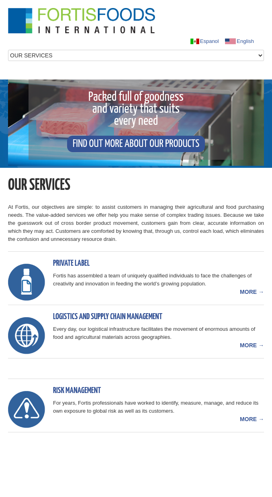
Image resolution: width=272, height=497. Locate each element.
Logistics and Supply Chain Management (107, 317)
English (239, 41)
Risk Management (77, 391)
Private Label (71, 263)
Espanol (204, 41)
